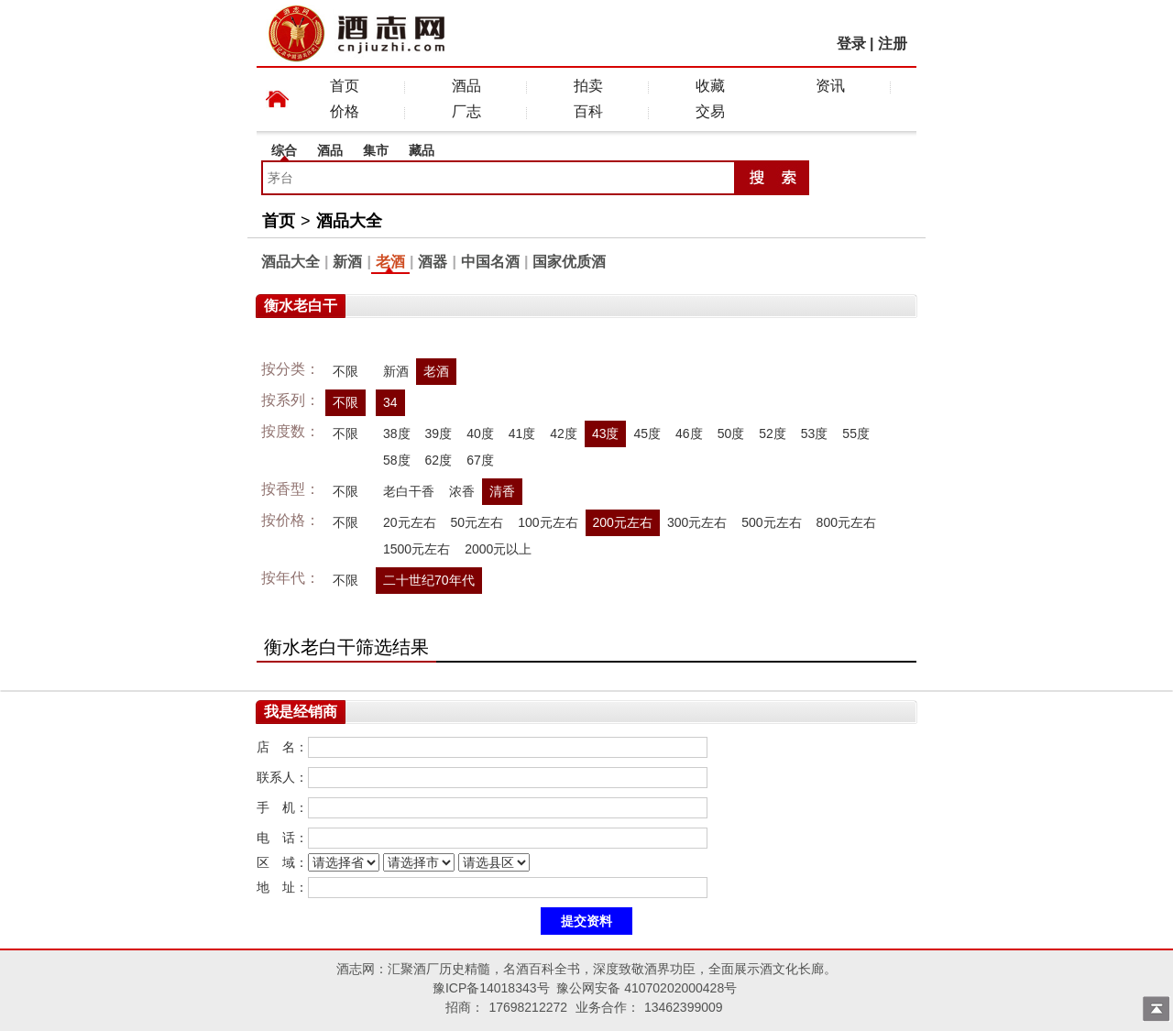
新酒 (347, 261)
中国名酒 (490, 261)
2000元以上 (498, 549)
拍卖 (588, 85)
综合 (284, 150)
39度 (439, 433)
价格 (344, 111)
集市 (376, 150)
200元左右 (622, 522)
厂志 (466, 111)
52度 (772, 433)
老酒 (390, 261)
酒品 (466, 85)
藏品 (421, 150)
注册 (892, 43)
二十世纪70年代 (429, 580)
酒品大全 (349, 221)
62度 (439, 460)
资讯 (830, 85)
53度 (814, 433)
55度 (856, 433)
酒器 (432, 261)
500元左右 (771, 522)
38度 (397, 433)
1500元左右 (416, 549)
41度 (522, 433)
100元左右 (547, 522)
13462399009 (683, 1007)
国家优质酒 (569, 261)
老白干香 (408, 491)
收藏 (710, 85)
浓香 (462, 491)
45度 (647, 433)
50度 (731, 433)
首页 (344, 85)
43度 (605, 433)
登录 (851, 43)
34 (390, 402)
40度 (480, 433)
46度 (689, 433)
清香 (502, 491)
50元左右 (477, 522)
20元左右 (409, 522)
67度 (480, 460)
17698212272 (527, 1007)
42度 (563, 433)
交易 (710, 111)
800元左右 (846, 522)
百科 (588, 111)
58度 (397, 460)
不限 (345, 371)
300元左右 (697, 522)
